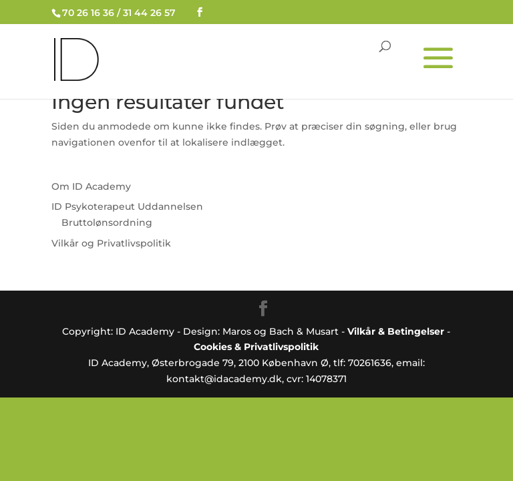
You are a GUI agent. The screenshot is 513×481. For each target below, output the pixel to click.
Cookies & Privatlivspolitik (256, 347)
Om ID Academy (91, 186)
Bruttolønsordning (106, 222)
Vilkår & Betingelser (395, 331)
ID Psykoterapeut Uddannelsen (127, 206)
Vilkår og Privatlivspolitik (111, 243)
